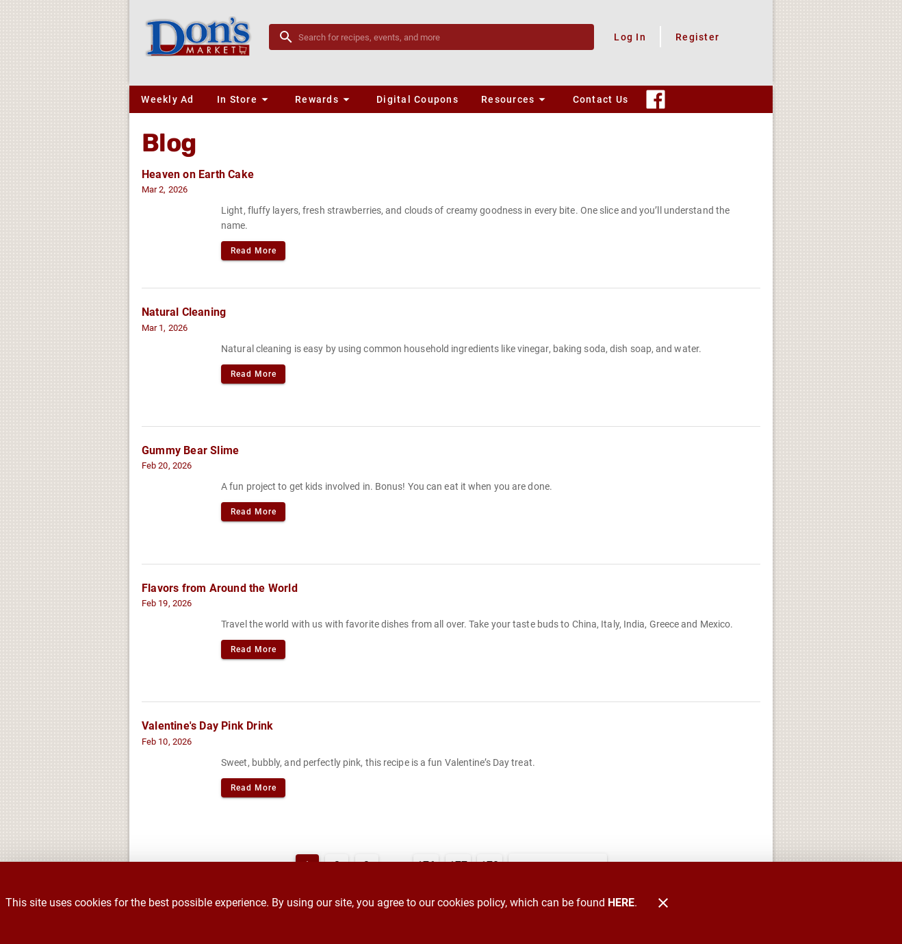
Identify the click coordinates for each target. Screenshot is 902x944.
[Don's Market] (203, 37)
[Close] (663, 903)
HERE (621, 902)
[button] (244, 99)
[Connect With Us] (655, 99)
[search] (441, 37)
